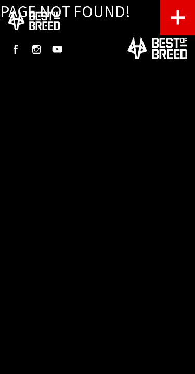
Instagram (36, 49)
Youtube (57, 49)
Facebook (15, 49)
